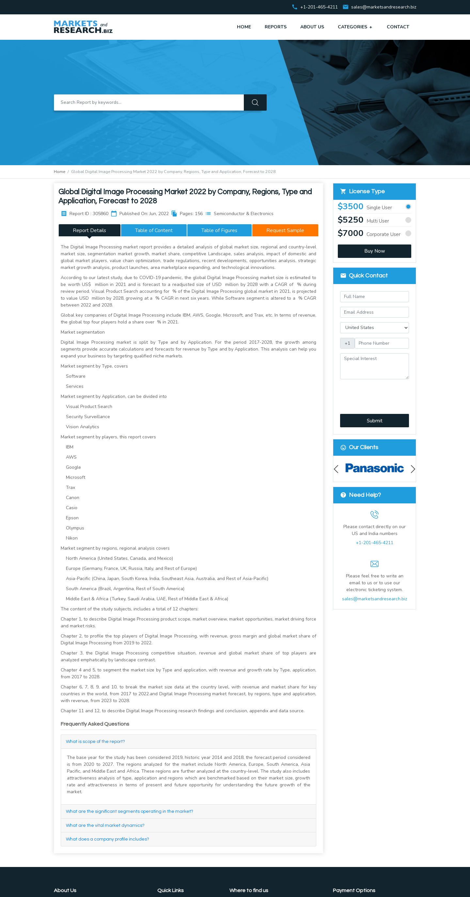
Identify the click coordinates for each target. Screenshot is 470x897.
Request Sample (285, 230)
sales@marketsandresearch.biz (383, 7)
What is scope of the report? (95, 741)
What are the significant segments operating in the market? (129, 811)
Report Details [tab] (89, 230)
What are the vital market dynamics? (105, 825)
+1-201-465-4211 (374, 543)
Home (244, 27)
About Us (312, 27)
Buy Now (374, 251)
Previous (337, 469)
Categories (355, 27)
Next (411, 469)
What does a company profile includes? (107, 839)
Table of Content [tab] (154, 230)
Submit (375, 420)
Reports (276, 27)
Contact (398, 27)
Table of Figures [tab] (219, 230)
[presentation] (375, 393)
